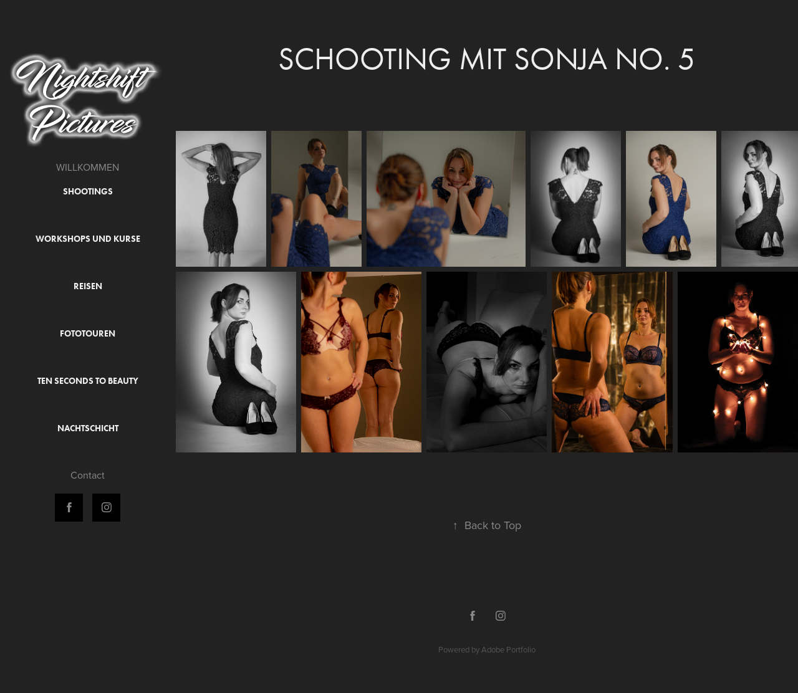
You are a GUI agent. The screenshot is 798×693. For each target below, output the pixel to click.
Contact (87, 475)
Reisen (88, 286)
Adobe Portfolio (508, 649)
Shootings (88, 191)
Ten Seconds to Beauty (87, 381)
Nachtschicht (87, 428)
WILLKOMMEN (87, 167)
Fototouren (87, 333)
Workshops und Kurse (88, 239)
